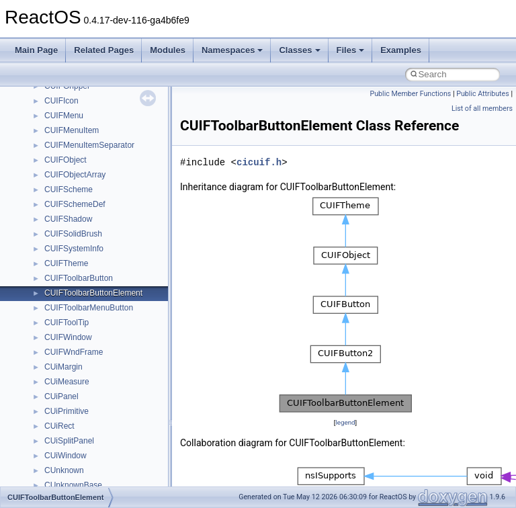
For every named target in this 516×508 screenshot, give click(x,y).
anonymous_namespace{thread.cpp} (109, 241)
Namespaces (232, 50)
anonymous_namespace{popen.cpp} (109, 197)
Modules (167, 50)
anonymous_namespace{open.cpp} (107, 182)
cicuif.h (259, 162)
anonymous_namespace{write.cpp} (107, 271)
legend (345, 422)
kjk (49, 463)
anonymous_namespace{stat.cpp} (105, 226)
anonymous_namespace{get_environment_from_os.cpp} (145, 108)
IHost (53, 418)
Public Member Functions (411, 93)
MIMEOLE (62, 477)
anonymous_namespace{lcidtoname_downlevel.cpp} (138, 152)
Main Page (36, 50)
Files (351, 50)
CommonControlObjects (87, 359)
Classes (299, 50)
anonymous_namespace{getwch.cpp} (111, 137)
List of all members (482, 108)
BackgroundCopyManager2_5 (97, 344)
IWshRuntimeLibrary (81, 433)
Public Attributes (482, 93)
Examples (400, 50)
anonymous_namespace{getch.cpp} (108, 123)
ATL (51, 300)
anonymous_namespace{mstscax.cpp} (113, 167)
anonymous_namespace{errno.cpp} (107, 93)
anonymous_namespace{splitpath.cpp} (113, 211)
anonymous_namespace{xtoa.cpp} (106, 285)
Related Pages (104, 50)
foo (50, 389)
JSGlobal (60, 448)
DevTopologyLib (72, 374)
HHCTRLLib (66, 404)
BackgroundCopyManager (91, 315)
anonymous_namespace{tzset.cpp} (107, 256)
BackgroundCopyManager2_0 (97, 330)
